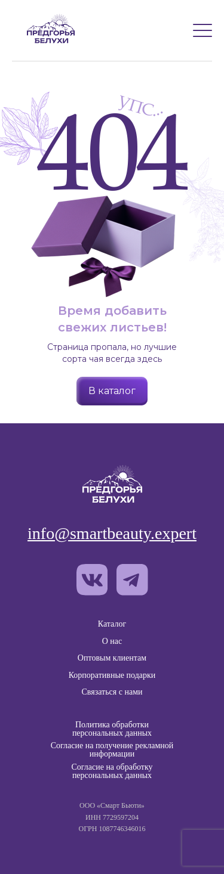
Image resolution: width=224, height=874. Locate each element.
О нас (112, 641)
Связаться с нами (111, 691)
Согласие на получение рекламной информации (112, 750)
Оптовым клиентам (112, 657)
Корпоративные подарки (112, 675)
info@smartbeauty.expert (112, 533)
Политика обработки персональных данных (112, 729)
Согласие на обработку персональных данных (111, 771)
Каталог (112, 623)
